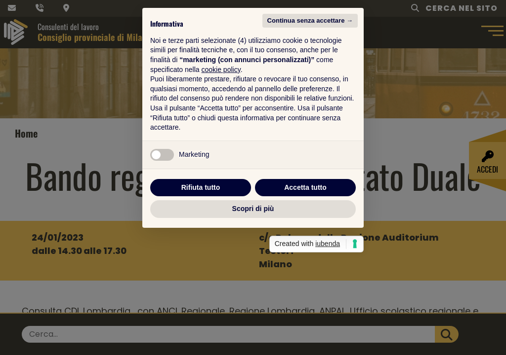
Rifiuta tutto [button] (200, 247)
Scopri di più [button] (253, 268)
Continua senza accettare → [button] (310, 80)
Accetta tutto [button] (305, 247)
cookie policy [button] (221, 129)
